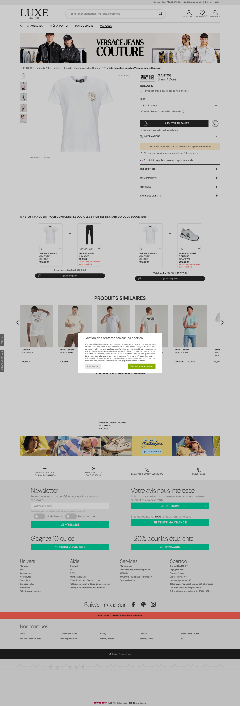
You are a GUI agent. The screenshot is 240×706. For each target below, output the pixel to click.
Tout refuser (92, 366)
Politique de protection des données (129, 360)
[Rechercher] (160, 14)
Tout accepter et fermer (141, 366)
